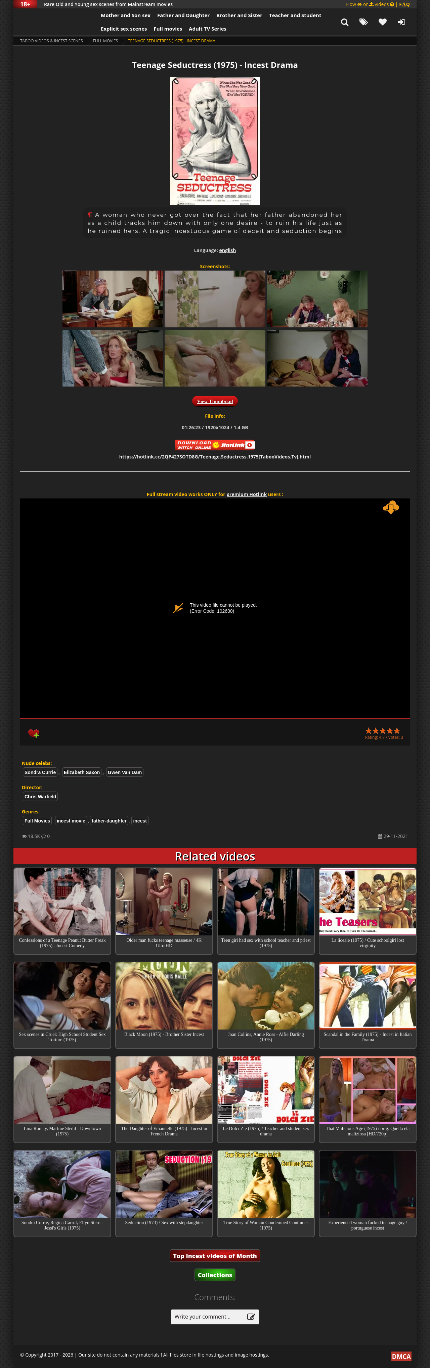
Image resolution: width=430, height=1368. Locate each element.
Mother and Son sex (125, 15)
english (227, 250)
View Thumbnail (215, 401)
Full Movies (105, 41)
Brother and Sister (239, 15)
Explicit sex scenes (124, 28)
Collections (215, 1275)
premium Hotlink (246, 494)
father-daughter (109, 820)
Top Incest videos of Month (215, 1256)
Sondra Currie (40, 772)
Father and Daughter (183, 15)
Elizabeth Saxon (82, 772)
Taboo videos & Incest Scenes (51, 41)
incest (139, 820)
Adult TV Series (207, 28)
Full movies (168, 28)
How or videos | (378, 4)
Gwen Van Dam (125, 772)
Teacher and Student (295, 15)
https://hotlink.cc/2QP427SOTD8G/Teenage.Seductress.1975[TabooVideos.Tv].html (215, 456)
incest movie (71, 820)
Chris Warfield (40, 796)
